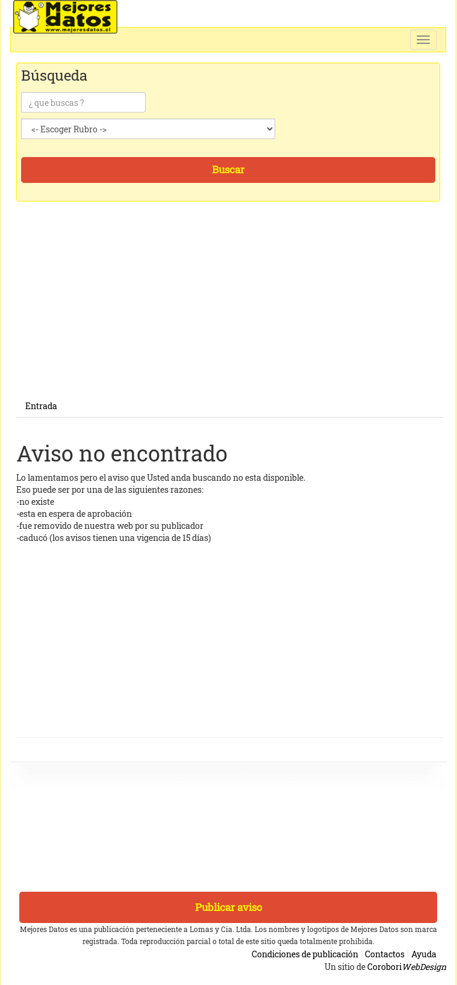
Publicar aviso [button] (228, 907)
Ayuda (424, 954)
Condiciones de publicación (305, 954)
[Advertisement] (229, 311)
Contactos (385, 954)
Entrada (41, 406)
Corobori (406, 966)
